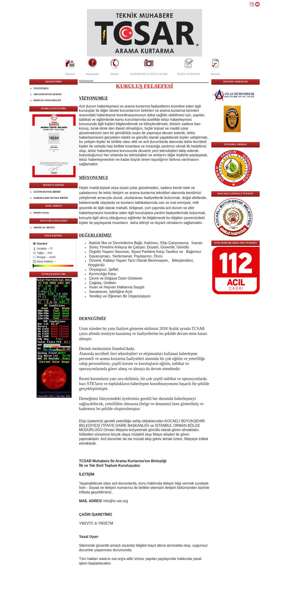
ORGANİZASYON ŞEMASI (48, 94)
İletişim (115, 73)
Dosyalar (215, 73)
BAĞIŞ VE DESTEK (188, 73)
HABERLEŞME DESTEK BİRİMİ (51, 198)
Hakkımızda (92, 73)
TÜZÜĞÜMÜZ (41, 88)
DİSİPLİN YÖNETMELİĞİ (47, 100)
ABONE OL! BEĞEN (44, 227)
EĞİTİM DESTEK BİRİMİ (47, 192)
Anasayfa (70, 73)
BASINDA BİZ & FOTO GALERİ (149, 73)
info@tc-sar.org (41, 212)
